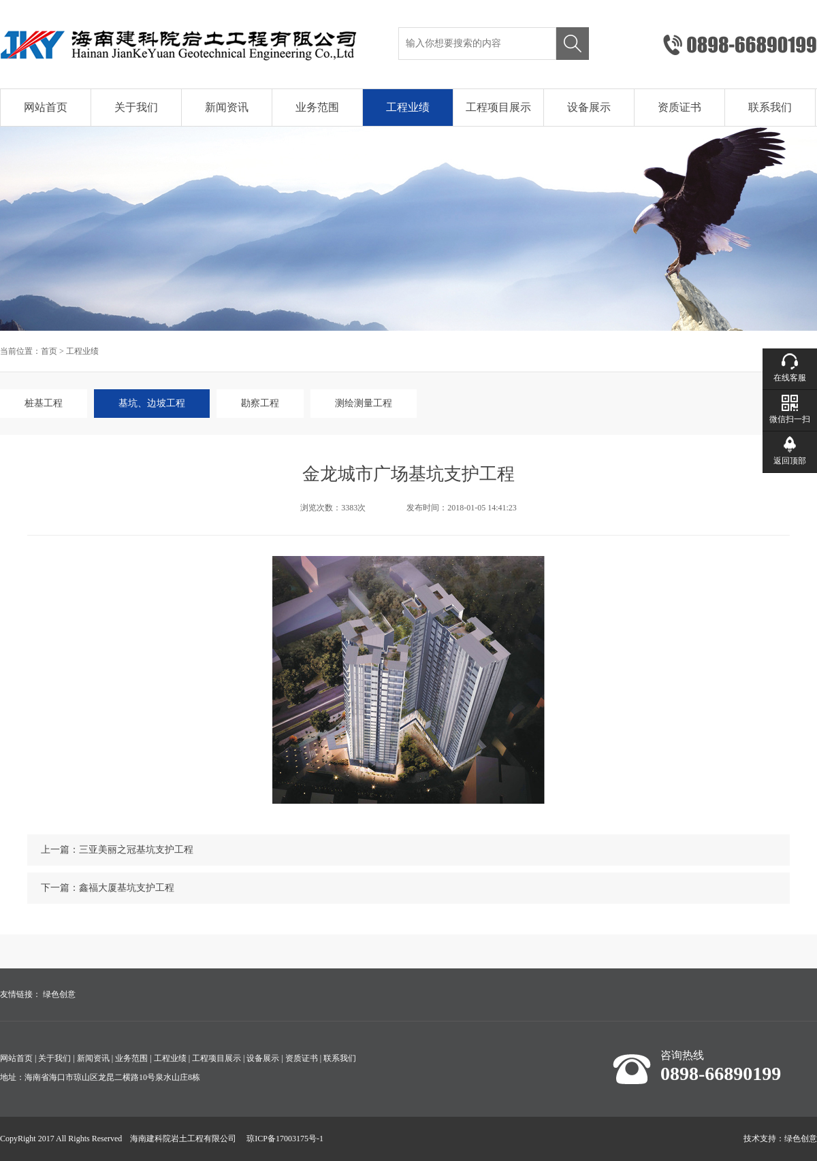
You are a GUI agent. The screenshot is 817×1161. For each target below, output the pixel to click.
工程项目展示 (498, 107)
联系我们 (770, 107)
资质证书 (679, 107)
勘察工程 (260, 403)
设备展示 (589, 107)
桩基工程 (44, 403)
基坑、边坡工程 (151, 403)
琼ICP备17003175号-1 (284, 1138)
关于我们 (136, 107)
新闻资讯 (227, 107)
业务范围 (317, 107)
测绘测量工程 (363, 403)
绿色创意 (59, 994)
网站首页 (45, 107)
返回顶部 (789, 460)
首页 (49, 351)
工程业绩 (408, 107)
